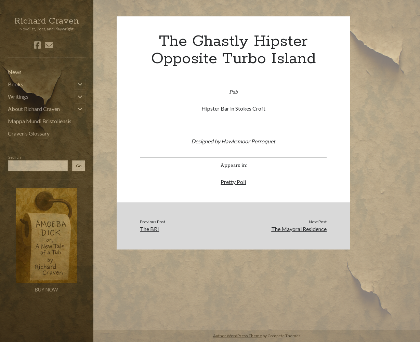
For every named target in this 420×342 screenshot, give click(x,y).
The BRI (149, 229)
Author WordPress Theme (237, 335)
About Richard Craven (34, 108)
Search (14, 157)
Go (78, 165)
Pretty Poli (233, 182)
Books (15, 84)
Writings (18, 96)
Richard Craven (46, 21)
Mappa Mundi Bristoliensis (39, 121)
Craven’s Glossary (29, 133)
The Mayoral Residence (299, 229)
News (15, 72)
